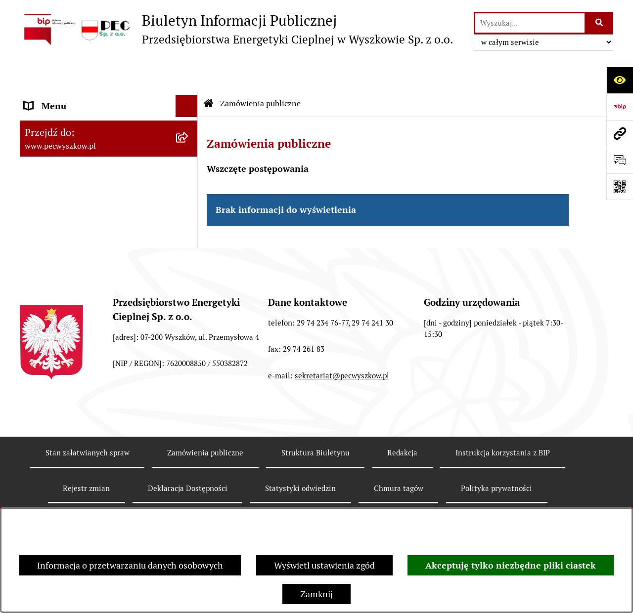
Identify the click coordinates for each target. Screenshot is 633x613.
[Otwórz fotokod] (619, 186)
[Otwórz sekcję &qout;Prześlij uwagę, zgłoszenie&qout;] (619, 160)
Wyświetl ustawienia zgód (324, 565)
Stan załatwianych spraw (87, 499)
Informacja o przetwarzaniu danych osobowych (130, 565)
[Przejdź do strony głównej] (236, 29)
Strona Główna (53, 98)
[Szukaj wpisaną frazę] (599, 23)
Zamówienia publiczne (260, 74)
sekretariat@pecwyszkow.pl (342, 422)
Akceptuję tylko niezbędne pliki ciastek (510, 565)
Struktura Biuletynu (315, 499)
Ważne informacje (59, 199)
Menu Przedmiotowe (65, 155)
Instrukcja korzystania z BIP (79, 177)
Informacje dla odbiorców (74, 222)
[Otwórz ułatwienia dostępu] (619, 80)
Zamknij (316, 594)
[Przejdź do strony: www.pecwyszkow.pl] (619, 133)
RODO (36, 244)
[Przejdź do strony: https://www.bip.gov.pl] (619, 106)
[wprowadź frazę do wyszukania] (530, 23)
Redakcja (402, 499)
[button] (188, 98)
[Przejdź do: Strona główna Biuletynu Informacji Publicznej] (208, 74)
